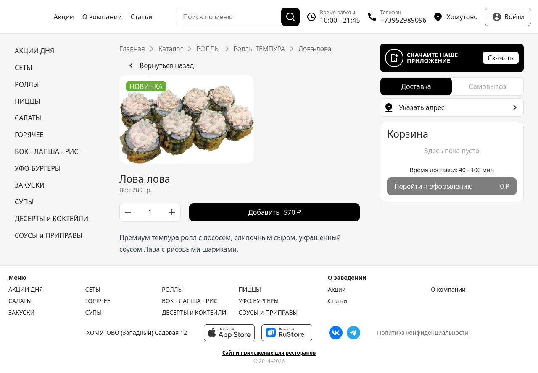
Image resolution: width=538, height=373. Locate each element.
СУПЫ (93, 312)
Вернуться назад (160, 65)
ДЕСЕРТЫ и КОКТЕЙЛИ (194, 312)
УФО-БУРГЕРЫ (259, 301)
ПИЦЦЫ (250, 289)
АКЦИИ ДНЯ (25, 289)
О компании (102, 16)
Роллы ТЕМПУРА (259, 48)
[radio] (416, 86)
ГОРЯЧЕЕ (98, 301)
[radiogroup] (452, 86)
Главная (132, 48)
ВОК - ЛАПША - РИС (189, 301)
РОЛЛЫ (208, 48)
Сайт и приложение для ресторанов (269, 353)
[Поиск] (290, 17)
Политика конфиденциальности (422, 332)
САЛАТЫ (20, 301)
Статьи (141, 16)
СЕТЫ (92, 289)
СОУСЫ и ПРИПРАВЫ (268, 312)
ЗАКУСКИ (21, 312)
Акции (63, 16)
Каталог (170, 48)
